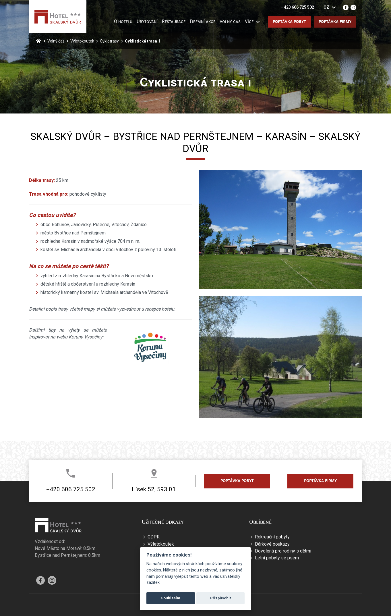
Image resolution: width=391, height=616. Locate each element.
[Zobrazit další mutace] (333, 7)
